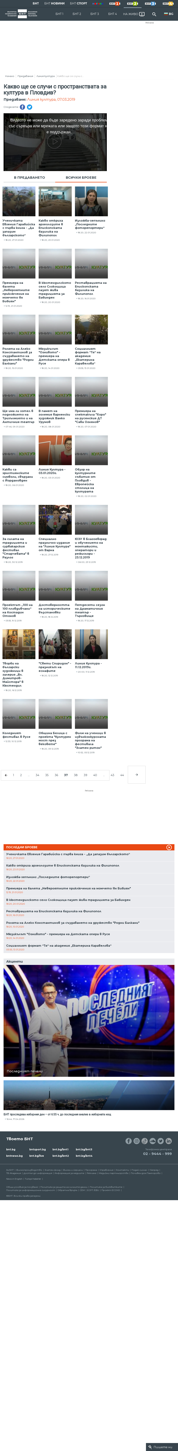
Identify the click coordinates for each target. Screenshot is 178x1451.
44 (122, 775)
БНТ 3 (94, 14)
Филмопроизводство (29, 1170)
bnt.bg (10, 1149)
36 (56, 775)
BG (171, 14)
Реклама (149, 22)
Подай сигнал (139, 1170)
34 (37, 775)
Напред (154, 1170)
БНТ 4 (112, 14)
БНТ (36, 3)
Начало (9, 76)
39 (85, 775)
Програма (91, 1170)
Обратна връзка (67, 1190)
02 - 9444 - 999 (157, 1154)
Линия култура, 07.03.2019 (51, 99)
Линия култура (45, 76)
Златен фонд (53, 1170)
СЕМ (82, 1190)
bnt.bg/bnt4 (84, 1155)
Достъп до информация (37, 1173)
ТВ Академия (13, 1173)
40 (95, 775)
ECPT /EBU (93, 1190)
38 (76, 775)
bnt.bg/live (36, 1155)
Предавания (25, 76)
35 (47, 775)
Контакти (122, 1170)
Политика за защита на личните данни (63, 1187)
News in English (14, 1178)
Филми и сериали (73, 1170)
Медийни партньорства (113, 1173)
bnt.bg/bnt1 (60, 1149)
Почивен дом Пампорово (146, 1173)
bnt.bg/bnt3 (84, 1149)
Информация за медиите (69, 1173)
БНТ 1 (59, 14)
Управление (107, 1170)
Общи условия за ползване (22, 1187)
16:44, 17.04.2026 (15, 1119)
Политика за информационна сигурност (30, 1190)
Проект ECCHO (110, 1190)
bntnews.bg (14, 1155)
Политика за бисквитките (106, 1187)
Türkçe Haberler (33, 1178)
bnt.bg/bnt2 (61, 1155)
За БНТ (10, 1170)
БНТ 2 (77, 14)
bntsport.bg (37, 1149)
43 (112, 775)
